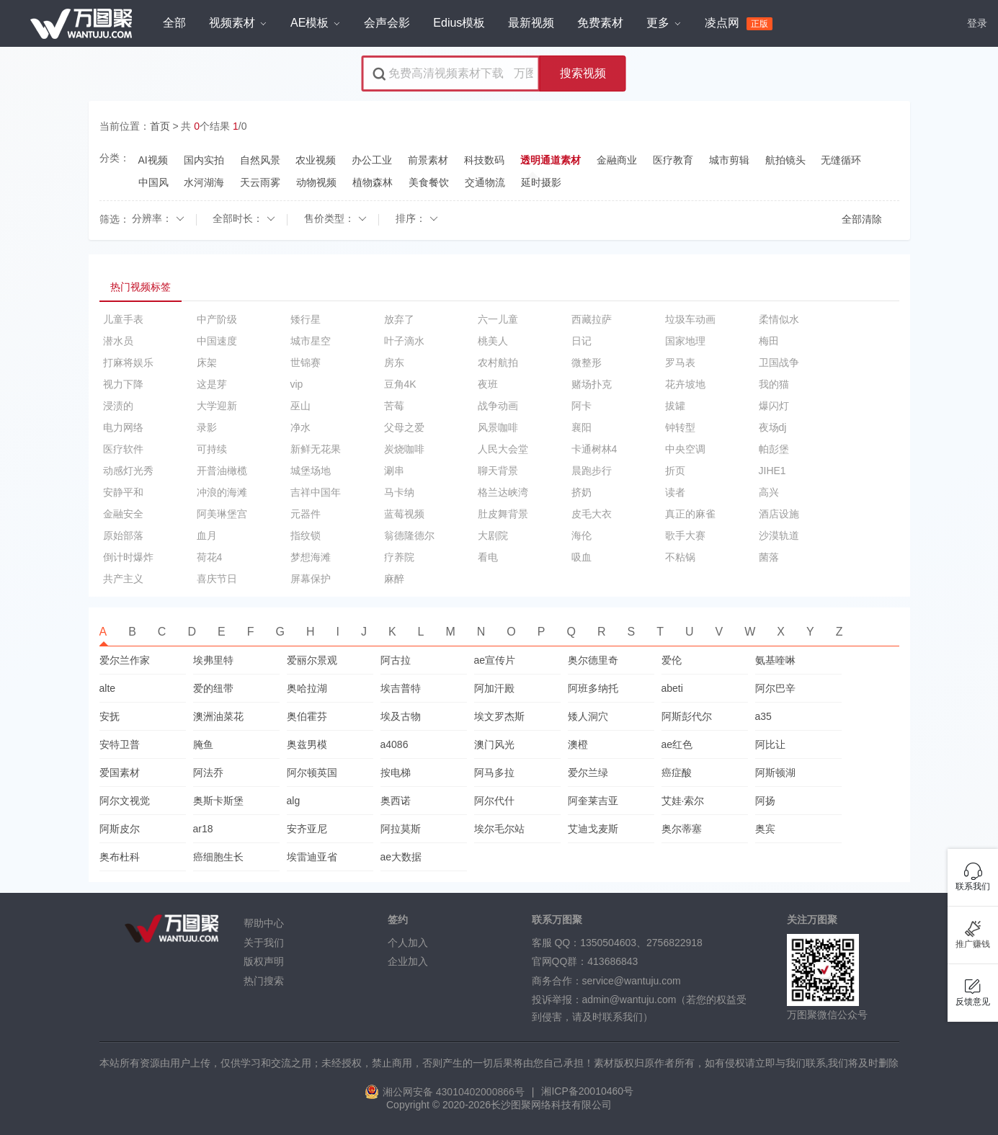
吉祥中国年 (315, 492)
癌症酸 (676, 772)
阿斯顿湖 (775, 772)
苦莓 (394, 405)
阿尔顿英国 (312, 772)
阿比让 (770, 744)
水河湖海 (204, 182)
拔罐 (675, 405)
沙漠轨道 (779, 535)
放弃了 (399, 319)
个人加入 (408, 942)
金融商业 (617, 160)
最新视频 (531, 23)
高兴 (769, 492)
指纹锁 (305, 535)
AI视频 (153, 160)
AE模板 (315, 23)
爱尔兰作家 (124, 660)
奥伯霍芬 (307, 716)
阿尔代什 (494, 800)
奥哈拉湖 (307, 688)
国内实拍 (204, 160)
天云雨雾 (260, 182)
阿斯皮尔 (119, 828)
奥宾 (765, 828)
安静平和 (123, 492)
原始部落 (123, 535)
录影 (207, 427)
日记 (581, 341)
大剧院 (493, 535)
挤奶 (581, 492)
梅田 (769, 341)
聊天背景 (498, 470)
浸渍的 (118, 405)
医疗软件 (123, 449)
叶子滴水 (404, 341)
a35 (763, 716)
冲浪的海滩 (222, 492)
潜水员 (118, 341)
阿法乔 (208, 772)
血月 (207, 535)
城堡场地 (310, 470)
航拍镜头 (785, 160)
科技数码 (484, 160)
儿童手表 (123, 319)
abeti (672, 688)
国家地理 (685, 341)
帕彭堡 (774, 449)
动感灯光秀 (128, 470)
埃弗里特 (213, 660)
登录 (977, 23)
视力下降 (123, 384)
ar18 (203, 828)
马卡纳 (399, 492)
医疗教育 (673, 160)
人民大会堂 (503, 449)
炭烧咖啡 (404, 449)
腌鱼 (203, 744)
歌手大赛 (685, 535)
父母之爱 (404, 427)
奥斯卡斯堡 (218, 800)
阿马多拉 (494, 772)
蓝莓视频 (404, 514)
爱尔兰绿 (588, 772)
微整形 (586, 362)
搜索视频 (583, 73)
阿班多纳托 (593, 688)
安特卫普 (119, 744)
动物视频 (316, 182)
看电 (488, 557)
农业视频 (315, 160)
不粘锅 (680, 557)
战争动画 (498, 405)
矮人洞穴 (588, 716)
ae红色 (677, 744)
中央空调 (685, 449)
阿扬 (765, 800)
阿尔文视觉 (124, 800)
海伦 (581, 535)
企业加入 (408, 961)
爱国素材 (119, 772)
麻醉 (394, 578)
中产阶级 (217, 319)
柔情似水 (779, 319)
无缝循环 (841, 160)
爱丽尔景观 (312, 660)
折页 (675, 470)
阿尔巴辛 (775, 688)
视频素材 (237, 23)
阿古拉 (395, 660)
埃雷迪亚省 (312, 857)
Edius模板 (459, 23)
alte (107, 688)
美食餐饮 (429, 182)
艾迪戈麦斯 (593, 828)
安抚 (109, 716)
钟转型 (680, 427)
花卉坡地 (685, 384)
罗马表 (680, 362)
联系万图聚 (557, 920)
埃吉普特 (400, 688)
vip (296, 384)
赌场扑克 (591, 384)
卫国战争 (779, 362)
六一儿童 (498, 319)
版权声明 (264, 961)
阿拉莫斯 (400, 828)
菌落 (769, 557)
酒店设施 (779, 514)
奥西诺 (395, 800)
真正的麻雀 (690, 514)
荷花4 (210, 557)
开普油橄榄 (222, 470)
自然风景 (260, 160)
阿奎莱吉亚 (593, 800)
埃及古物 (400, 716)
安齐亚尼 (307, 828)
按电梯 (395, 772)
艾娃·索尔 (683, 800)
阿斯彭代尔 (686, 716)
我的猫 (774, 384)
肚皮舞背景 (503, 514)
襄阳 (581, 427)
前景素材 (428, 160)
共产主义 (123, 578)
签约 (398, 920)
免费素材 (600, 23)
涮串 (394, 470)
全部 (174, 23)
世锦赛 (305, 362)
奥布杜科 (119, 857)
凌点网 (738, 23)
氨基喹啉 (775, 660)
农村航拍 (498, 362)
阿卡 (581, 405)
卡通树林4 (594, 449)
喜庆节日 (217, 578)
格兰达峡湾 (503, 492)
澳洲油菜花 (218, 716)
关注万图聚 (812, 920)
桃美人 (493, 341)
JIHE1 (772, 470)
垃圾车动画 (690, 319)
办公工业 (372, 160)
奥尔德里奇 (593, 660)
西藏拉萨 (591, 319)
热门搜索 (264, 981)
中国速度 (217, 341)
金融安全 (123, 514)
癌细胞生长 (218, 857)
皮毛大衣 (591, 514)
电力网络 (123, 427)
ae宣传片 (495, 660)
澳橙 (578, 744)
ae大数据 (401, 857)
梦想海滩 (310, 557)
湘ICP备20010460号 (587, 1091)
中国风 (153, 182)
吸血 (581, 557)
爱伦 (671, 660)
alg (293, 800)
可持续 (212, 449)
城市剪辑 (729, 160)
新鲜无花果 (315, 449)
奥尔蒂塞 (681, 828)
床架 (207, 362)
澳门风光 (494, 744)
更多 (663, 23)
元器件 (305, 514)
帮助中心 (264, 923)
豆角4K (400, 384)
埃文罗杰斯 (499, 716)
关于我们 (264, 942)
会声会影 (387, 23)
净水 (300, 427)
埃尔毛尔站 (499, 828)
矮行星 (305, 319)
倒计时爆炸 (128, 557)
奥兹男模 (307, 744)
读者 (675, 492)
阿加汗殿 (494, 688)
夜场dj (773, 427)
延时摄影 (541, 182)
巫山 (300, 405)
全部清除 (862, 219)
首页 (160, 126)
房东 (394, 362)
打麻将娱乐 (128, 362)
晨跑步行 (591, 470)
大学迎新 (217, 405)
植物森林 (372, 182)
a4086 (394, 744)
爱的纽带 (213, 688)
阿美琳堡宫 (222, 514)
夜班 (488, 384)
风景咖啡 (498, 427)
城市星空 (310, 341)
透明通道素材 (550, 160)
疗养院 (399, 557)
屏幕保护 (310, 578)
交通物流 (485, 182)
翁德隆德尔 (409, 535)
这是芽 (212, 384)
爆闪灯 (774, 405)
